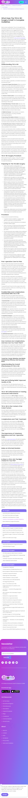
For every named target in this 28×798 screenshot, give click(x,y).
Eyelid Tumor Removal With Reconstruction (12, 530)
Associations (5, 708)
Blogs (3, 713)
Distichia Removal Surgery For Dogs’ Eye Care (13, 532)
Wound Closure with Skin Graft (10, 627)
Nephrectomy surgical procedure (10, 598)
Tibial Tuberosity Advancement (10, 560)
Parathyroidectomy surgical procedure (11, 602)
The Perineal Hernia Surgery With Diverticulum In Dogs (13, 608)
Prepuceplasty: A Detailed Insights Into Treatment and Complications (14, 611)
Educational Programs (7, 703)
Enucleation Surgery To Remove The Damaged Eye (13, 535)
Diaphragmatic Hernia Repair (9, 575)
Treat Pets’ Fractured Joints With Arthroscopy (13, 558)
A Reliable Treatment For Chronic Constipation (13, 625)
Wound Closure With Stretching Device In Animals (14, 629)
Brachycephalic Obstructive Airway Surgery (12, 571)
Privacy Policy (5, 740)
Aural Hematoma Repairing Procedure (11, 513)
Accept (5, 794)
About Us (4, 730)
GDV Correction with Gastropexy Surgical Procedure (12, 593)
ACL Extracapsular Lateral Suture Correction (12, 553)
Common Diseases (6, 718)
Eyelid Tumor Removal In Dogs (10, 537)
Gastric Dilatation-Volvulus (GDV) (10, 577)
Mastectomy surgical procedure (10, 596)
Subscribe (6, 657)
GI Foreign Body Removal (8, 581)
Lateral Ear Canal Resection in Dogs (11, 517)
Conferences (5, 716)
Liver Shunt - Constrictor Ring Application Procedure (12, 589)
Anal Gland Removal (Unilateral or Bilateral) (13, 623)
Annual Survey (5, 721)
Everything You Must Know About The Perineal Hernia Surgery (13, 604)
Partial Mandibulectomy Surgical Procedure (12, 544)
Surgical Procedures (16, 5)
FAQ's (3, 735)
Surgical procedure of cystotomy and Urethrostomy (11, 586)
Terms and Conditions (7, 743)
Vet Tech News (5, 701)
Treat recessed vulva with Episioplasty (11, 579)
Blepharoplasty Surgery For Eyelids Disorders (13, 528)
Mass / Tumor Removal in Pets (9, 583)
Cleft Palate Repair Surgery (9, 546)
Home (2, 5)
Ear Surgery (5, 7)
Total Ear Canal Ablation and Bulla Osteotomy (13, 519)
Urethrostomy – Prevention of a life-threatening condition (13, 620)
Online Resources (6, 706)
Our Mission (4, 738)
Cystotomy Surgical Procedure (10, 573)
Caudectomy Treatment (8, 567)
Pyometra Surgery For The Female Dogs (11, 614)
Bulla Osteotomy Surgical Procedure (11, 521)
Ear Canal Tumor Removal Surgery (11, 515)
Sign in (21, 2)
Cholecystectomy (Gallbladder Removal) (12, 569)
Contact (4, 733)
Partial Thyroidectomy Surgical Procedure (12, 600)
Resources (8, 5)
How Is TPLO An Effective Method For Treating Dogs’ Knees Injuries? (14, 556)
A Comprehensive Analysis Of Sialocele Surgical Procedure (14, 617)
